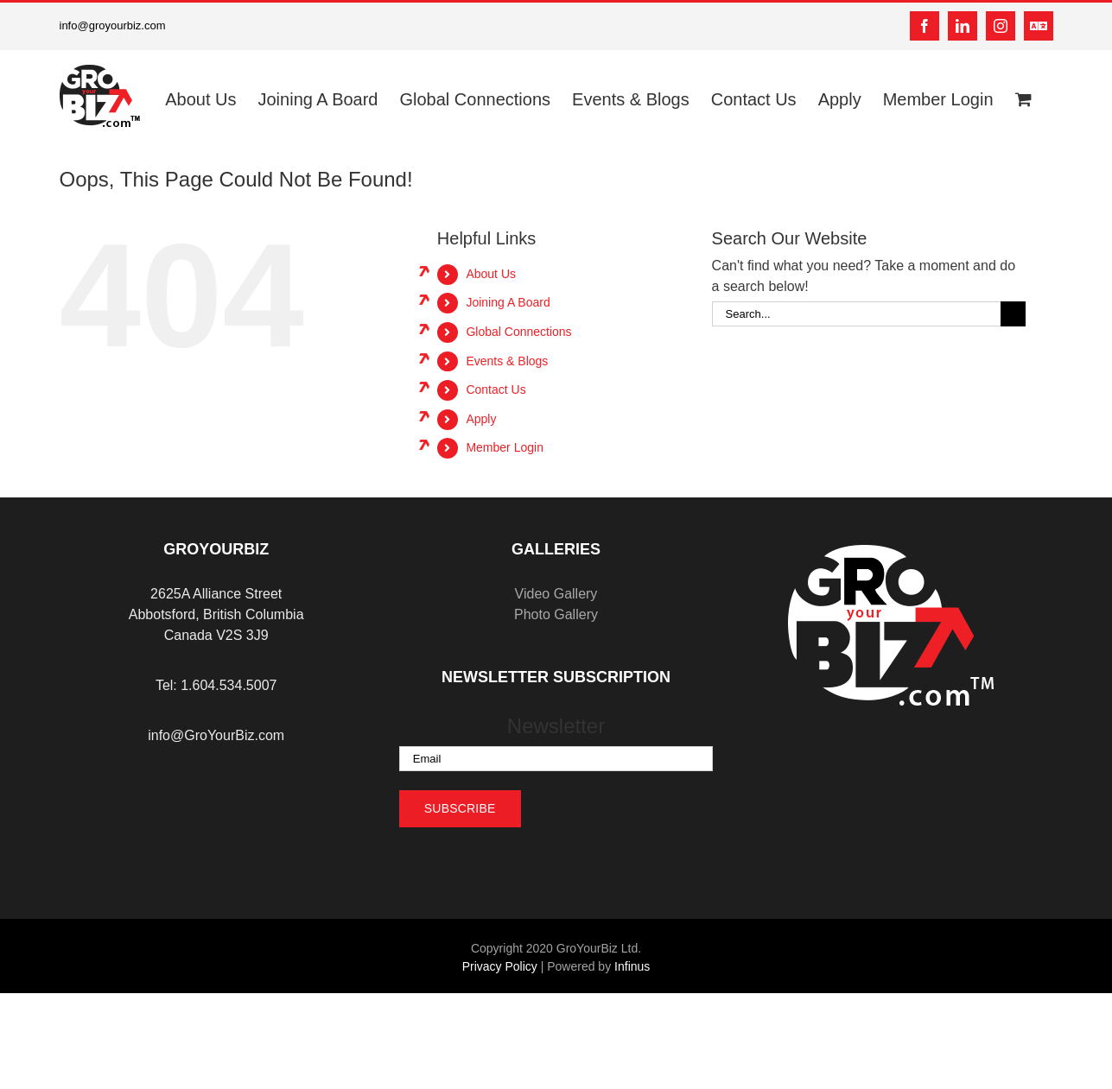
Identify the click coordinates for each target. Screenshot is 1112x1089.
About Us (491, 274)
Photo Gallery (556, 614)
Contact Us (495, 389)
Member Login (504, 447)
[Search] (1013, 313)
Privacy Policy (499, 966)
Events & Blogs (507, 361)
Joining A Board (508, 302)
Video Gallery (556, 593)
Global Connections (518, 332)
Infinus (632, 966)
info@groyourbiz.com (113, 25)
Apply (481, 419)
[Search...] (856, 313)
